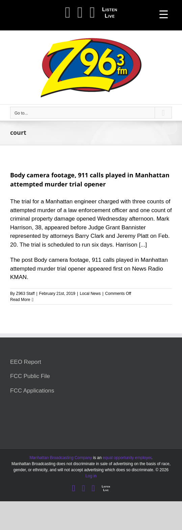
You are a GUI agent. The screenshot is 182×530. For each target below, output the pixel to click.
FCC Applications (32, 390)
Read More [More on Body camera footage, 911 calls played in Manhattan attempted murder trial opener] (20, 299)
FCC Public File (30, 376)
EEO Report (25, 362)
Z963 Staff (25, 293)
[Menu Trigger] (163, 14)
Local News (90, 293)
